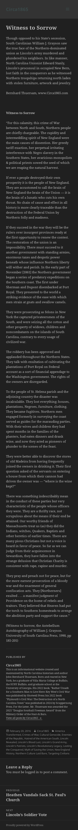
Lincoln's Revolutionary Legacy (44, 746)
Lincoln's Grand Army (54, 742)
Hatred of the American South (41, 738)
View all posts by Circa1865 (22, 718)
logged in (32, 772)
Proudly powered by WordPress (24, 825)
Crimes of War (30, 734)
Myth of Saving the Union (39, 749)
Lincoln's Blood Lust (29, 742)
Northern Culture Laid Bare (31, 753)
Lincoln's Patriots (16, 746)
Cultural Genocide (50, 734)
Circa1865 (17, 9)
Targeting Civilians (58, 753)
